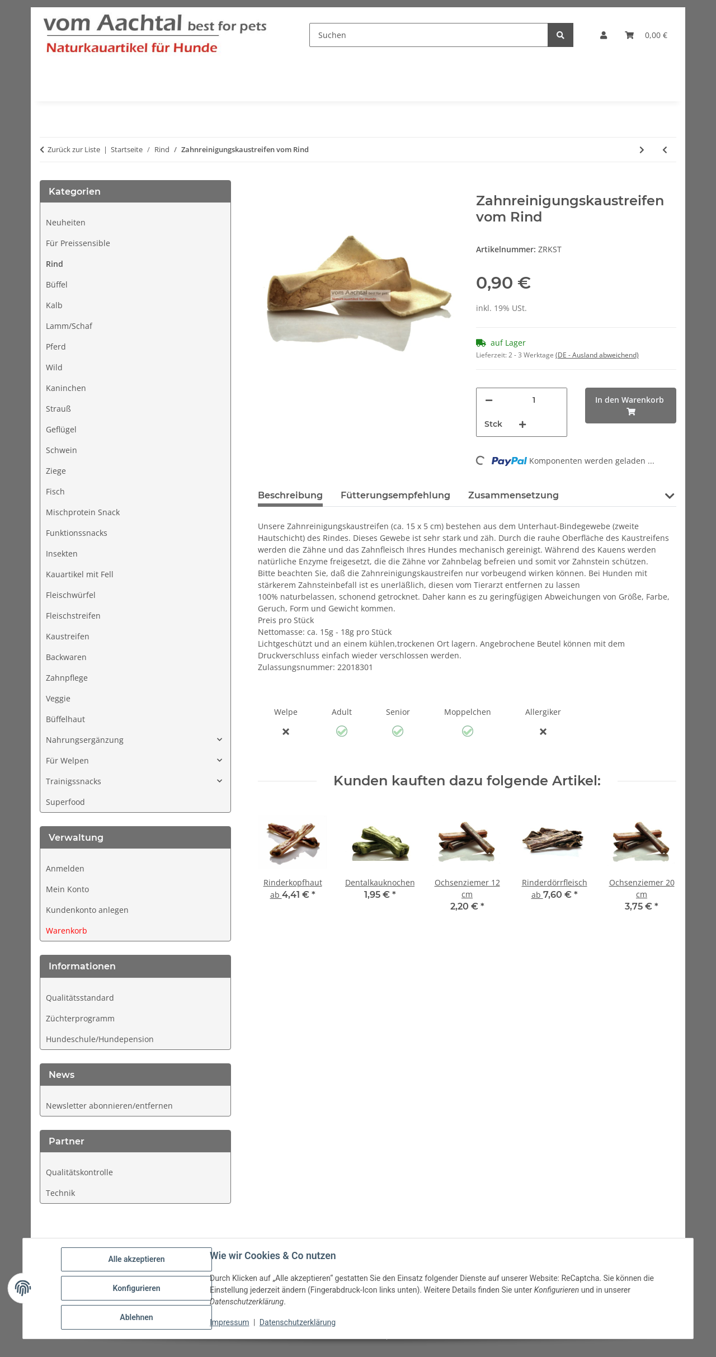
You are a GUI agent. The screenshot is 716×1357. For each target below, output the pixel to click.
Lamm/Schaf (69, 326)
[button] (603, 35)
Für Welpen (67, 760)
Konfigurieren (136, 1288)
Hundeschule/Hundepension (100, 1039)
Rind (54, 263)
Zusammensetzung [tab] (513, 495)
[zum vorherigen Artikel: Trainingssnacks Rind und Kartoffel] (664, 150)
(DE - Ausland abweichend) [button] (597, 355)
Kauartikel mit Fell (80, 574)
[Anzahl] (534, 400)
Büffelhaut (65, 719)
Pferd (56, 346)
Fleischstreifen (73, 615)
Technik (60, 1193)
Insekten (62, 553)
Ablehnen (136, 1317)
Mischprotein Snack (83, 512)
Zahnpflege (67, 677)
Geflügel (61, 429)
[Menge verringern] (489, 400)
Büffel (57, 284)
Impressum (229, 1322)
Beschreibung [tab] (290, 495)
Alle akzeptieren (136, 1259)
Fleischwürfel (71, 595)
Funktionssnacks (76, 532)
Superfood (65, 802)
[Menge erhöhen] (522, 424)
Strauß (58, 408)
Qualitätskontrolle (79, 1172)
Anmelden (65, 868)
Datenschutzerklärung (298, 1322)
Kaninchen (66, 388)
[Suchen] (428, 35)
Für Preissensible (78, 243)
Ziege (56, 470)
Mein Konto (67, 889)
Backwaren (66, 657)
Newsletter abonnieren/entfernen (109, 1105)
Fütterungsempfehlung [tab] (395, 495)
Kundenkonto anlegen (87, 909)
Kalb (54, 305)
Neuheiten (66, 222)
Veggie (58, 698)
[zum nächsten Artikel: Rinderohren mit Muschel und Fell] (641, 150)
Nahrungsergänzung (85, 739)
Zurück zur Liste (74, 149)
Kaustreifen (68, 636)
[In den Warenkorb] (267, 187)
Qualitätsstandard (80, 997)
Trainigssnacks (73, 781)
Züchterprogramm (80, 1018)
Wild (54, 367)
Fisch (55, 491)
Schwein (61, 450)
